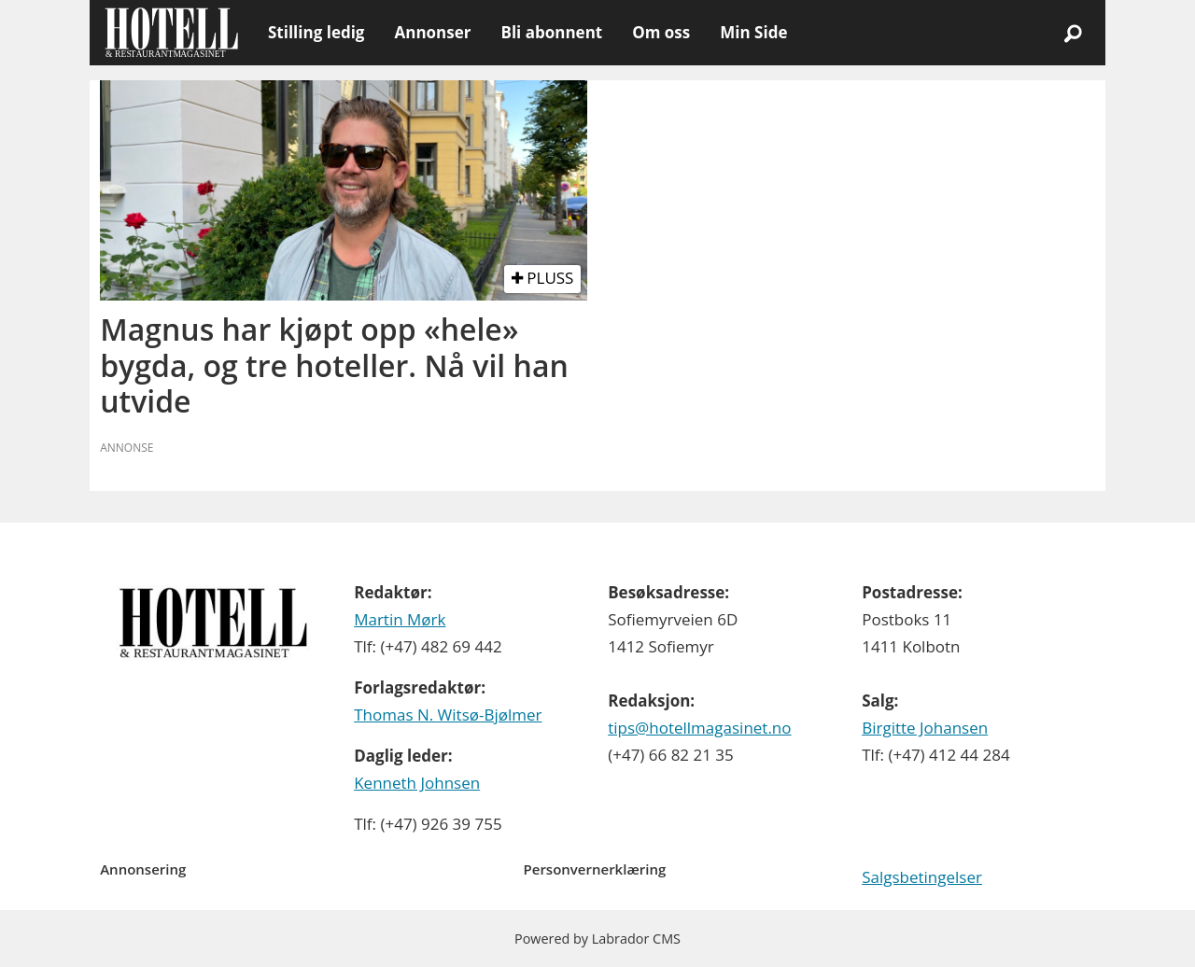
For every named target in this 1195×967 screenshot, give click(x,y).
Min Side (753, 32)
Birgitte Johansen (925, 727)
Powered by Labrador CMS (597, 938)
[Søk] (1072, 32)
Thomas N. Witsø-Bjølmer (447, 714)
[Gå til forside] (171, 32)
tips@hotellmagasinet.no (699, 727)
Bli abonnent (551, 32)
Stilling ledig (316, 32)
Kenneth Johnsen (417, 782)
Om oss (661, 32)
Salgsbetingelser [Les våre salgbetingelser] (922, 877)
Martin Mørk (399, 619)
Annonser (432, 32)
